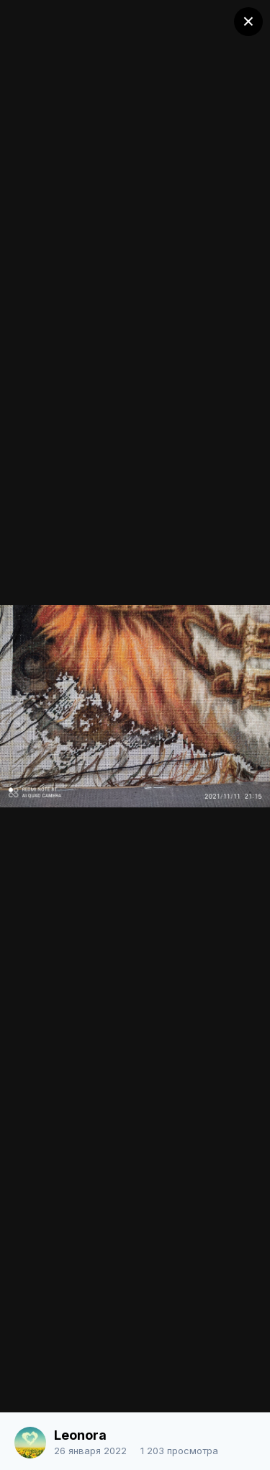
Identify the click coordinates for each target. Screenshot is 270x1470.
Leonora (80, 1435)
